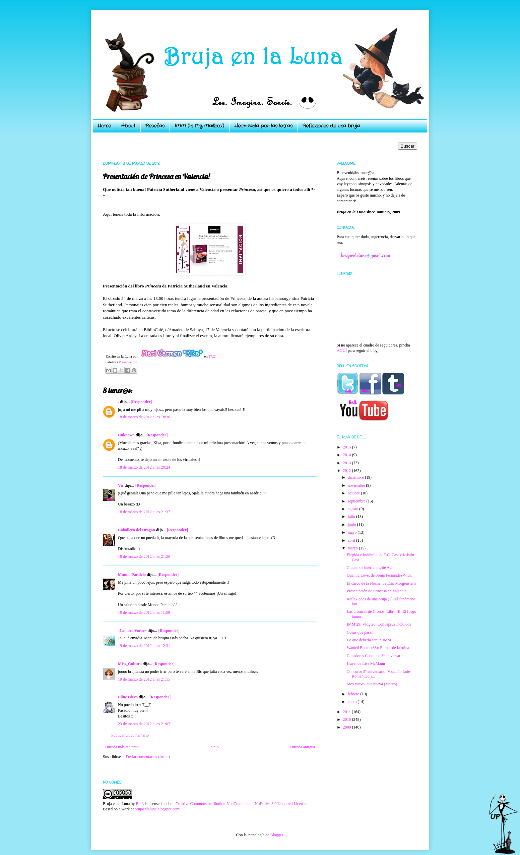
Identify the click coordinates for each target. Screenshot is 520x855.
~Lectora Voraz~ (132, 630)
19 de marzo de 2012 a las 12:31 (144, 645)
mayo (353, 532)
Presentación (128, 362)
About (128, 125)
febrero (354, 694)
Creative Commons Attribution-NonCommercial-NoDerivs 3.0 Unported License (241, 803)
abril (352, 540)
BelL (140, 803)
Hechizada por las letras (263, 125)
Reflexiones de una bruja (331, 125)
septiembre (357, 501)
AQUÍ (342, 350)
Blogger (276, 835)
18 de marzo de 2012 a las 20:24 (144, 467)
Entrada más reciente (121, 747)
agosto (353, 508)
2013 (347, 463)
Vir (121, 485)
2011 (347, 711)
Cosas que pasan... (361, 632)
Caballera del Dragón (136, 530)
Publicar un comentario (130, 735)
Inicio (213, 747)
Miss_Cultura (130, 663)
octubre (354, 493)
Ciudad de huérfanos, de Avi (369, 567)
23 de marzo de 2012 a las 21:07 (144, 724)
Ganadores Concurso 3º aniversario (375, 655)
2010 (347, 719)
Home (104, 125)
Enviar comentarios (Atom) (148, 756)
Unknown (126, 435)
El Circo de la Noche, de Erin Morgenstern (381, 583)
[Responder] (141, 401)
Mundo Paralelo (132, 574)
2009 (347, 727)
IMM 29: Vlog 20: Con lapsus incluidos (379, 624)
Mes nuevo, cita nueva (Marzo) (372, 684)
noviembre (357, 485)
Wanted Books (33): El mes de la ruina (378, 647)
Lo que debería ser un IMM (369, 640)
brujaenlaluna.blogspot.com (157, 809)
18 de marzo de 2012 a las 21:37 (144, 512)
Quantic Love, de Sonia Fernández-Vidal (379, 575)
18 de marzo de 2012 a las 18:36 (144, 417)
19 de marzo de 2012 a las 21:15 (144, 679)
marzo (353, 548)
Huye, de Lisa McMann (366, 663)
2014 (347, 454)
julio (352, 516)
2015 (347, 447)
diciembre (356, 477)
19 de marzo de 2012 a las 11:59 (144, 612)
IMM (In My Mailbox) (199, 125)
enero (353, 701)
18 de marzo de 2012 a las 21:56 (144, 556)
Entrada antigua (302, 747)
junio (352, 524)
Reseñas (155, 125)
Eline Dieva (128, 697)
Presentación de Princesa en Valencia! (377, 591)
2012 (347, 470)
